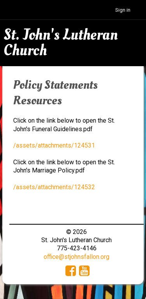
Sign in (122, 10)
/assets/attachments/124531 (54, 145)
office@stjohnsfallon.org (76, 256)
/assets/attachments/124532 (54, 187)
